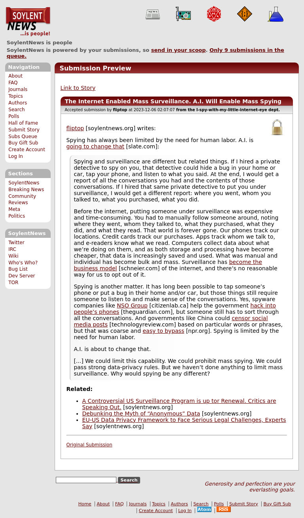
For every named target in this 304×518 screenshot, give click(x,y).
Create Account (26, 149)
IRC (12, 249)
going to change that (95, 146)
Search (16, 109)
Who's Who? (23, 263)
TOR (13, 282)
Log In (15, 156)
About (15, 76)
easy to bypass (163, 331)
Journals (17, 89)
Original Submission (89, 445)
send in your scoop (178, 50)
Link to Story (78, 88)
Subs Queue (22, 136)
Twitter (16, 242)
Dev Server (21, 276)
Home (84, 504)
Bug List (18, 269)
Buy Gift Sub (23, 143)
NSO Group (132, 305)
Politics (16, 216)
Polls (13, 116)
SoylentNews (28, 22)
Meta (14, 209)
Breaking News (26, 189)
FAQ (12, 82)
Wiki (13, 256)
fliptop (75, 128)
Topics (15, 96)
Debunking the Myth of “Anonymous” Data (141, 413)
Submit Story (24, 130)
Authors (17, 103)
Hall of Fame (23, 123)
